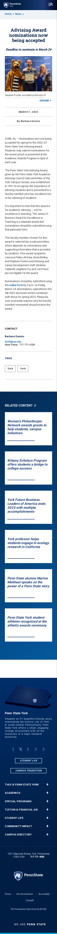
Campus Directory (18, 834)
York (10, 368)
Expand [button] (44, 100)
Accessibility (44, 894)
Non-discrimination (25, 894)
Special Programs (18, 801)
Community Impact (18, 826)
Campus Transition (28, 770)
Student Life (28, 760)
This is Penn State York (22, 784)
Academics (13, 792)
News (18, 14)
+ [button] (47, 784)
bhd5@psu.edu (13, 341)
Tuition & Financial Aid (21, 809)
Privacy (8, 894)
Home (8, 14)
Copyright (30, 900)
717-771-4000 (37, 856)
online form (16, 285)
